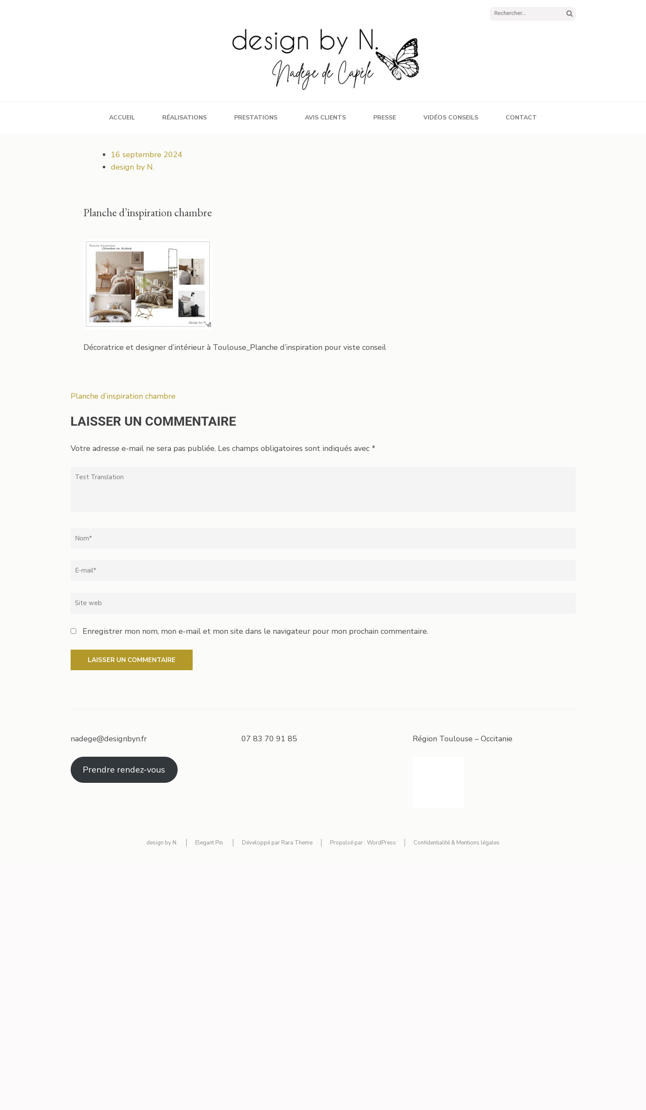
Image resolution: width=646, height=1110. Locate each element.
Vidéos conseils (450, 117)
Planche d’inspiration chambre (123, 396)
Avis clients (325, 117)
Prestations (255, 117)
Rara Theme (297, 843)
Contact (521, 117)
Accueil (122, 117)
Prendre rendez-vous (124, 770)
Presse (384, 117)
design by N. (132, 167)
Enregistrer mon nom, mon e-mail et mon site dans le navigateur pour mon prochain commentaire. (255, 631)
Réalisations (184, 117)
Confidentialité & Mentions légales (457, 843)
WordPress (381, 843)
